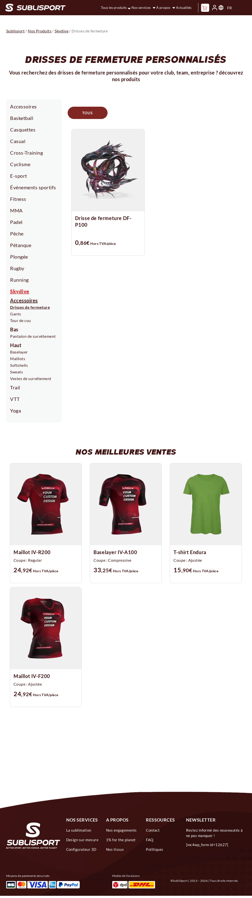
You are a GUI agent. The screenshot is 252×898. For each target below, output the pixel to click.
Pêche (17, 233)
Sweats (16, 371)
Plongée (19, 257)
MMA (16, 210)
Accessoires (23, 106)
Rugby (17, 268)
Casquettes (22, 129)
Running (19, 280)
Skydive (19, 291)
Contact (153, 830)
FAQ (149, 840)
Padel (16, 222)
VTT (15, 399)
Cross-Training (26, 153)
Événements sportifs (33, 187)
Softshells (19, 365)
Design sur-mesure (82, 840)
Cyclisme (20, 164)
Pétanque (20, 245)
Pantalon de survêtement (33, 336)
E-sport (18, 176)
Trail (15, 387)
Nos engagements (121, 830)
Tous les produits (114, 7)
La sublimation (78, 830)
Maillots (17, 358)
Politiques (154, 849)
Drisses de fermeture (30, 307)
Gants (15, 313)
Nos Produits (39, 31)
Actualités (183, 7)
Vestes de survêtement (30, 378)
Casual (17, 141)
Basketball (21, 118)
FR (229, 7)
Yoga (15, 410)
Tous (87, 113)
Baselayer (19, 352)
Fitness (18, 199)
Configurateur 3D (81, 849)
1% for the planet (121, 840)
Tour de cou (20, 320)
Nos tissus (115, 849)
